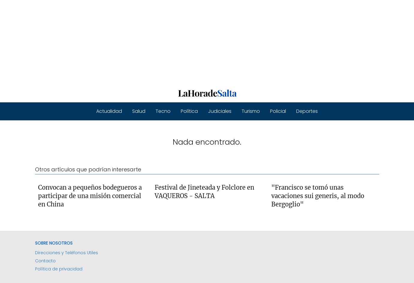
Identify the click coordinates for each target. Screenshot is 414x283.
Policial (278, 111)
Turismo (251, 111)
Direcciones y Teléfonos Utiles (66, 253)
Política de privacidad (58, 269)
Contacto (45, 261)
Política (189, 111)
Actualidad (109, 111)
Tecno (163, 111)
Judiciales (219, 111)
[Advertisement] (180, 42)
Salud (138, 111)
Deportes (307, 111)
